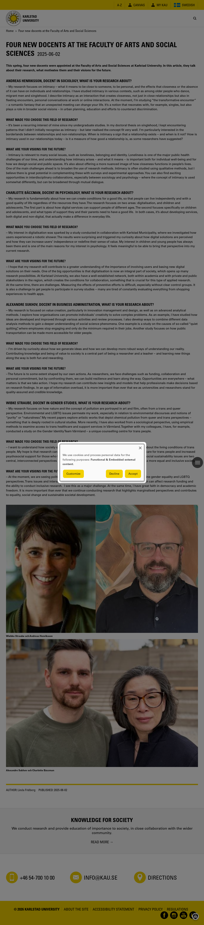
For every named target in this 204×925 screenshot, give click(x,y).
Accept (133, 473)
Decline (114, 473)
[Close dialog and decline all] (140, 446)
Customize (73, 473)
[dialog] (102, 462)
